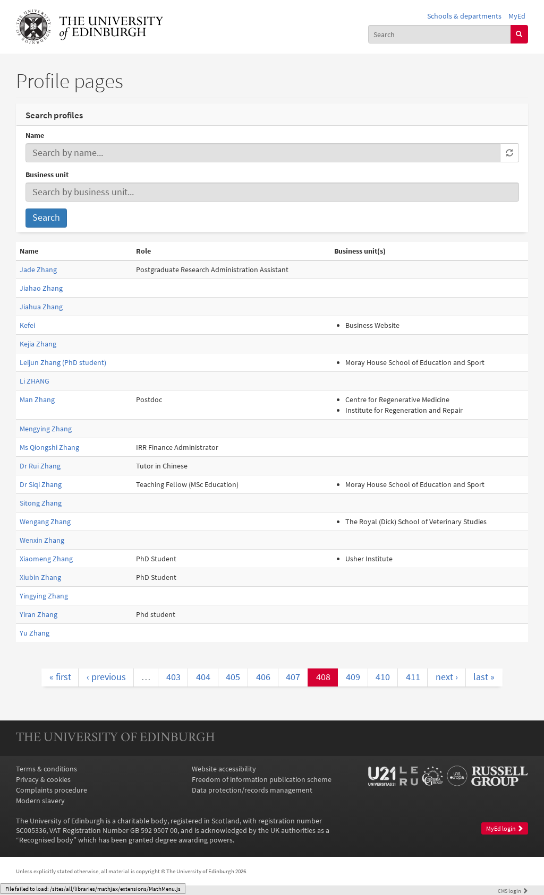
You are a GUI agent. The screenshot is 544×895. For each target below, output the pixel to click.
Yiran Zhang (38, 614)
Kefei (27, 325)
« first (60, 677)
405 (233, 677)
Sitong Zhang (41, 503)
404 (203, 677)
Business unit (47, 174)
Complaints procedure (51, 790)
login (513, 890)
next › (447, 677)
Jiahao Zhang (41, 288)
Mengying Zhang (46, 428)
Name (35, 135)
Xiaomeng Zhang (46, 558)
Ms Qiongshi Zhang (49, 447)
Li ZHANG (34, 381)
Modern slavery (40, 800)
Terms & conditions (46, 769)
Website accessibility (224, 769)
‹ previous (106, 677)
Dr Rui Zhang (40, 466)
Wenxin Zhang (42, 540)
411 (413, 677)
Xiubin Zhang (40, 577)
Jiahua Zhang (41, 306)
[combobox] (439, 34)
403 (173, 677)
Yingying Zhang (44, 596)
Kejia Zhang (38, 344)
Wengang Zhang (45, 521)
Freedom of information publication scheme (262, 779)
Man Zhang (37, 399)
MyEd (516, 16)
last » (484, 677)
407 (293, 677)
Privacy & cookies (43, 779)
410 (383, 677)
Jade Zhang (38, 269)
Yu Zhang (34, 633)
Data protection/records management (252, 790)
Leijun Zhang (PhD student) (63, 362)
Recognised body (46, 840)
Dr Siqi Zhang (41, 484)
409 (353, 677)
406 (263, 677)
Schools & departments (464, 16)
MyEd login (504, 828)
